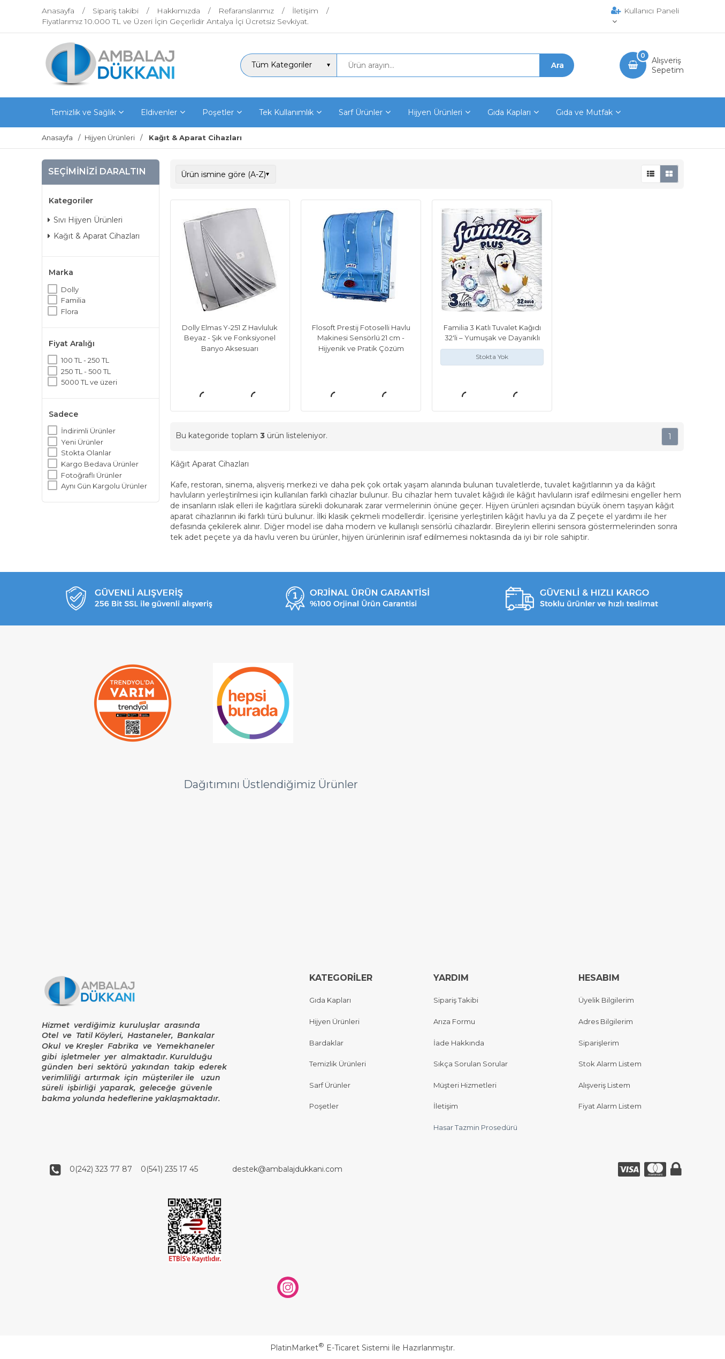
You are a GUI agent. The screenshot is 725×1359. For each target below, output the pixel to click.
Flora (69, 311)
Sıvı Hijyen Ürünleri (85, 220)
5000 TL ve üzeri (89, 382)
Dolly (70, 289)
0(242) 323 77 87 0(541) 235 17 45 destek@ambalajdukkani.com (202, 1169)
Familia (73, 300)
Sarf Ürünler (329, 1085)
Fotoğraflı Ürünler (91, 475)
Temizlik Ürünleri (337, 1064)
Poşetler (324, 1106)
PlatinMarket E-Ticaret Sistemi (330, 1348)
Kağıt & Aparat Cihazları (94, 236)
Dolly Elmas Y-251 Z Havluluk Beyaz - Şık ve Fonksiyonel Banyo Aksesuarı (230, 338)
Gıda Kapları (330, 1000)
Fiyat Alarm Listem (610, 1106)
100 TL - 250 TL (85, 360)
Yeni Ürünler (82, 442)
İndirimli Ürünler (88, 430)
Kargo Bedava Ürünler (100, 464)
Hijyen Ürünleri (334, 1021)
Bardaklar (326, 1043)
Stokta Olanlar (86, 452)
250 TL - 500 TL (86, 371)
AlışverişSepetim (668, 65)
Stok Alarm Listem (610, 1064)
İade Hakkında (458, 1043)
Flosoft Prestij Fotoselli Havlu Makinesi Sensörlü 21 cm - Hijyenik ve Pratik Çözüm (361, 338)
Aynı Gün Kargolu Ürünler (104, 486)
